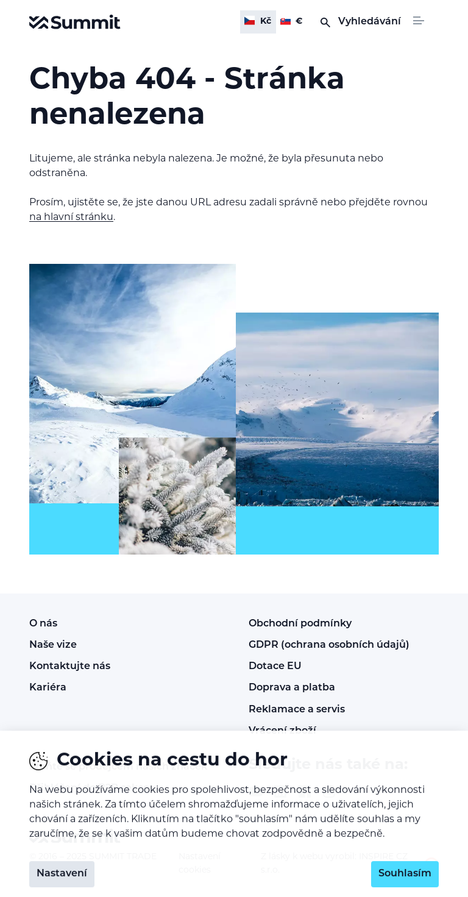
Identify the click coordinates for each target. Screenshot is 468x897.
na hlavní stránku (71, 217)
